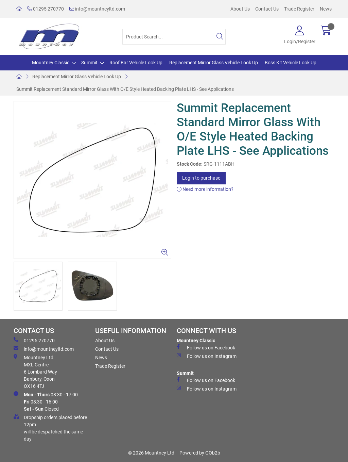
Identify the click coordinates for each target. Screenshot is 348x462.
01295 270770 (45, 9)
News (326, 9)
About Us (240, 9)
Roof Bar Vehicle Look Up (135, 62)
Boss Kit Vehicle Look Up (290, 62)
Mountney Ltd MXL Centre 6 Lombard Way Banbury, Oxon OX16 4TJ (35, 371)
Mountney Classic (50, 62)
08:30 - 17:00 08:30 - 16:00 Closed (46, 401)
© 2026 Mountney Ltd (151, 453)
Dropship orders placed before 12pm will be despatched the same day (50, 428)
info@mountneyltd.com (97, 9)
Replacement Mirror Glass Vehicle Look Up (213, 62)
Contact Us (267, 9)
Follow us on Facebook (206, 347)
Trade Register (299, 9)
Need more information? (205, 189)
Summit (89, 62)
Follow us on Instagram (207, 356)
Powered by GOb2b (199, 453)
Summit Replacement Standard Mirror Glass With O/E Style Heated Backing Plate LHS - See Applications (125, 89)
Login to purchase (201, 178)
